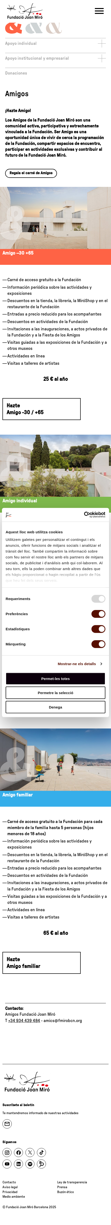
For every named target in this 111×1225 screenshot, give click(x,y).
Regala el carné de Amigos (31, 173)
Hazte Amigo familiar (23, 963)
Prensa (62, 1187)
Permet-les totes (55, 678)
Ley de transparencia (72, 1182)
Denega (55, 707)
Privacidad (9, 1192)
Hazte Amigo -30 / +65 (25, 409)
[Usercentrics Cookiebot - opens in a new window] (84, 515)
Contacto (9, 1182)
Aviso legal (10, 1187)
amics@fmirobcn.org (63, 1021)
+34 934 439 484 (24, 1021)
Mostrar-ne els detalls (77, 664)
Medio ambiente (13, 1196)
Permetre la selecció (55, 693)
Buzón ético (65, 1192)
